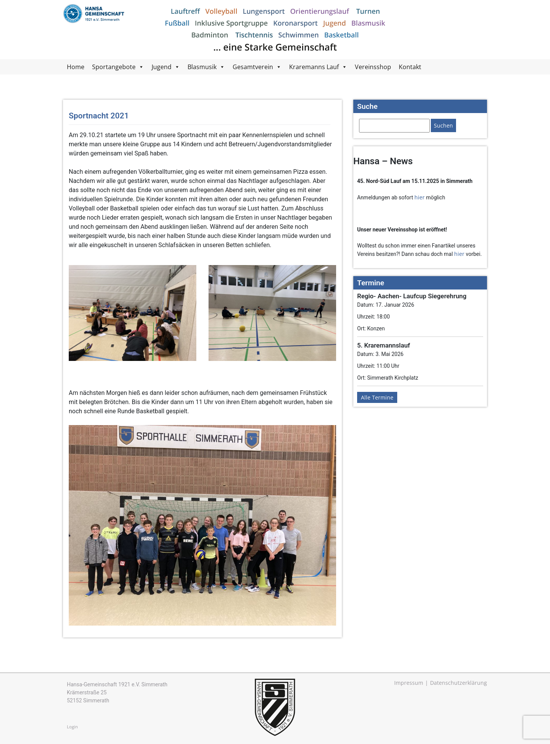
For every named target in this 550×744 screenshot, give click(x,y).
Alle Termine (377, 397)
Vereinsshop (373, 67)
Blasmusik (202, 67)
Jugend (161, 67)
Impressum (408, 682)
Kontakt (410, 67)
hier (419, 197)
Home (75, 67)
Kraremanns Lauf (314, 67)
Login (72, 726)
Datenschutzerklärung (458, 682)
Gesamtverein (253, 67)
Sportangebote (114, 67)
